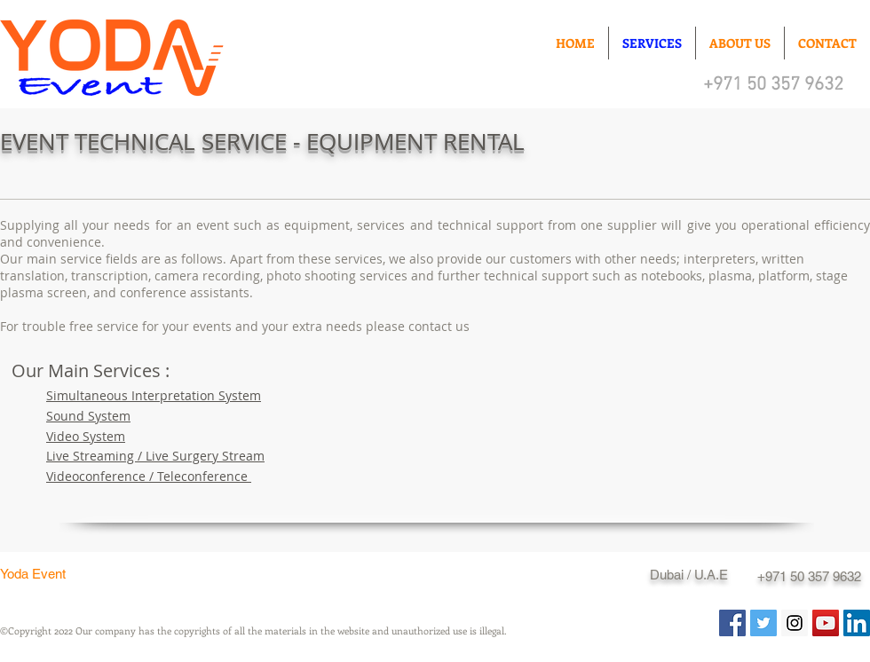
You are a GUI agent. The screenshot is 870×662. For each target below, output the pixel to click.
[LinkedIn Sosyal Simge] (856, 623)
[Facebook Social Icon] (732, 623)
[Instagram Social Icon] (794, 623)
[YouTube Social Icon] (825, 623)
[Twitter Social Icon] (763, 623)
